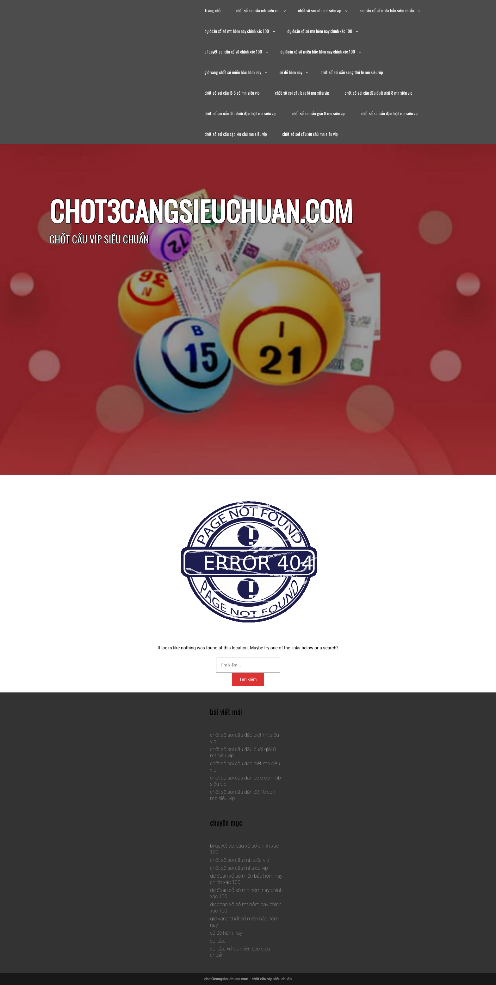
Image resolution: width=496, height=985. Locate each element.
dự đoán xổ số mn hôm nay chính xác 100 (319, 31)
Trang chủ (212, 10)
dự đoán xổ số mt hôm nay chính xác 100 (236, 31)
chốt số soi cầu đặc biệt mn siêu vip (389, 113)
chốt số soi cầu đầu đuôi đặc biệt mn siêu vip (240, 113)
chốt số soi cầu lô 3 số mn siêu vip (232, 92)
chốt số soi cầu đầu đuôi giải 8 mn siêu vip (378, 92)
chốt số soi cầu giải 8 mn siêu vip (318, 113)
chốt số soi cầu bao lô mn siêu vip (302, 92)
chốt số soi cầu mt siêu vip (319, 10)
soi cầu (218, 941)
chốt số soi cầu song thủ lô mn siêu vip (351, 72)
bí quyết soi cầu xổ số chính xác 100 (233, 51)
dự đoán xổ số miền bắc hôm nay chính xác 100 (317, 51)
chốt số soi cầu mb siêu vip (258, 10)
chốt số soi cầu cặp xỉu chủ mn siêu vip (235, 133)
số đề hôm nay (290, 72)
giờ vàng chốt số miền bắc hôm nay (232, 72)
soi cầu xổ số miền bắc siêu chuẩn (387, 10)
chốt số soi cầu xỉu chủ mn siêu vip (310, 133)
